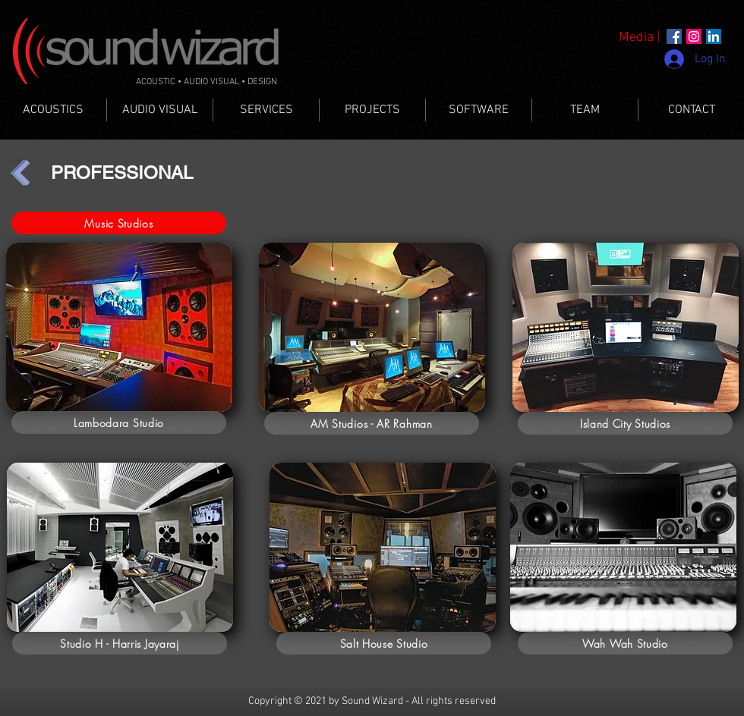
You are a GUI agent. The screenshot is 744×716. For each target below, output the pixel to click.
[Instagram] (693, 36)
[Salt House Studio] (383, 643)
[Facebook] (674, 36)
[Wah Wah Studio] (625, 643)
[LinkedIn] (713, 36)
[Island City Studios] (625, 423)
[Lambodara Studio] (118, 422)
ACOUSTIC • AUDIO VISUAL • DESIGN (206, 82)
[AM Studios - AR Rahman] (371, 423)
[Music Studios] (118, 223)
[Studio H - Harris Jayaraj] (119, 643)
